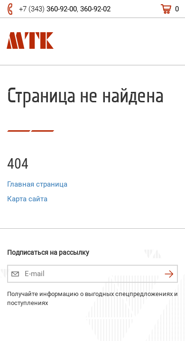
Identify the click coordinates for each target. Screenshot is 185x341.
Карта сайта (27, 199)
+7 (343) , (65, 9)
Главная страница (37, 184)
